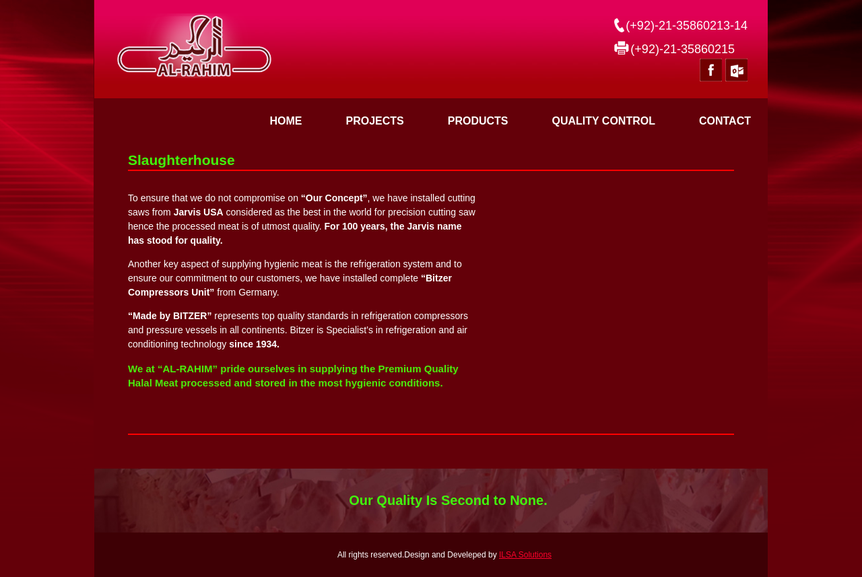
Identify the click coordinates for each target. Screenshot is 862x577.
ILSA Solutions (525, 554)
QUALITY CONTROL (603, 121)
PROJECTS (374, 121)
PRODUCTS (478, 121)
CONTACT (725, 121)
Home (285, 121)
